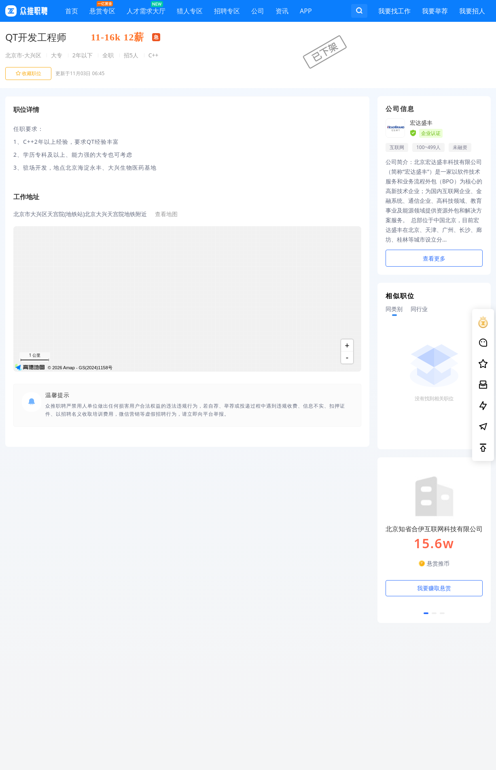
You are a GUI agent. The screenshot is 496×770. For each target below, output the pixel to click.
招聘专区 (227, 12)
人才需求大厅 (146, 9)
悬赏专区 (102, 9)
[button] (426, 613)
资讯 (282, 12)
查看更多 (434, 258)
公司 (257, 12)
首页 (71, 12)
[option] (434, 544)
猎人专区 (190, 12)
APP (306, 12)
